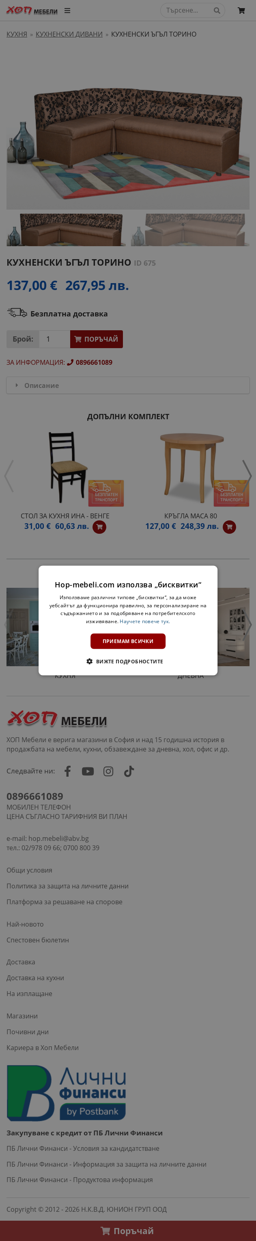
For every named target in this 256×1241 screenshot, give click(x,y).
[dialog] (128, 620)
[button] (128, 661)
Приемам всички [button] (128, 641)
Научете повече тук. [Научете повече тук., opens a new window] (145, 621)
